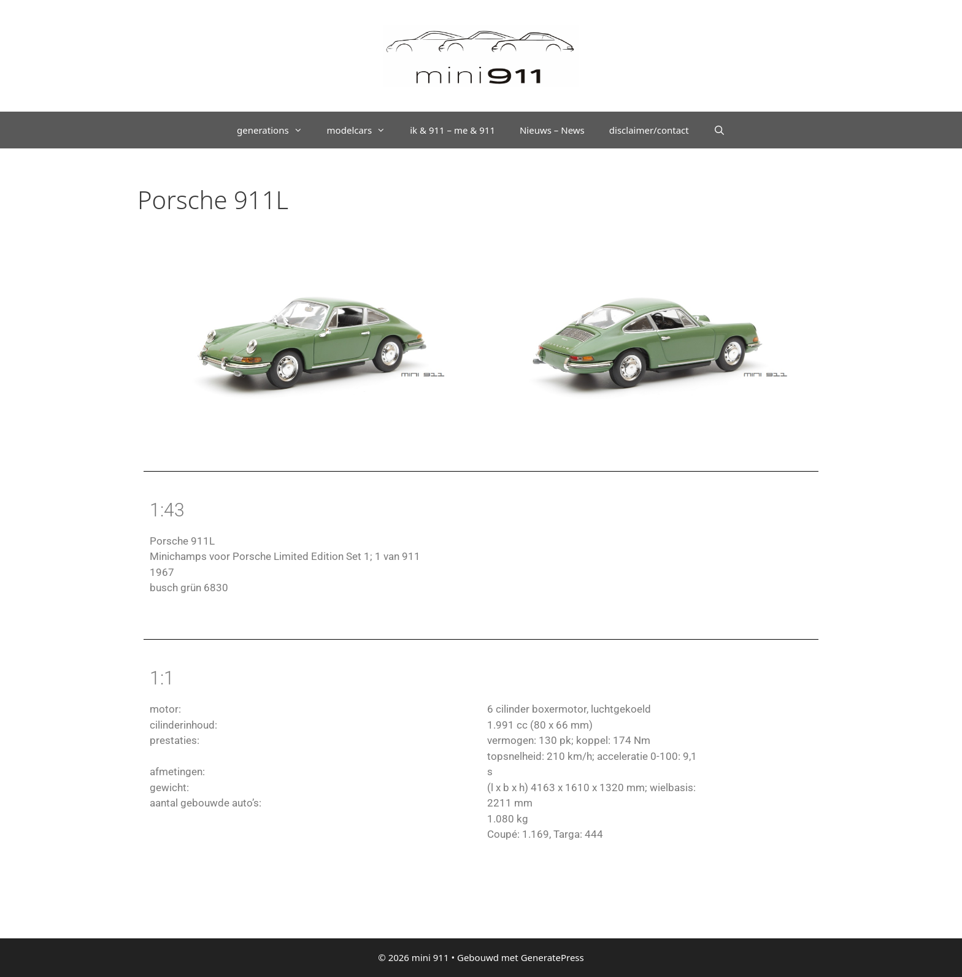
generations (276, 130)
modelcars (362, 130)
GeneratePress (552, 957)
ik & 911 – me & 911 (452, 130)
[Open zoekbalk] (719, 130)
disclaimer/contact (649, 130)
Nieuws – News (552, 130)
